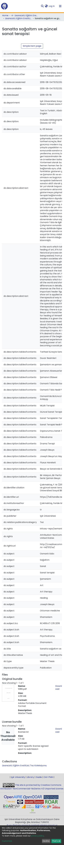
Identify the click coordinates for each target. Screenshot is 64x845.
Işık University (18, 777)
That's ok (56, 841)
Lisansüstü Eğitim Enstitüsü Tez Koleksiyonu (18, 18)
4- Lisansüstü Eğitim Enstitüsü (24, 15)
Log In (52, 6)
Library (30, 777)
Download (58, 688)
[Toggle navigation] (60, 6)
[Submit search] (42, 6)
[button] (46, 6)
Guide (38, 777)
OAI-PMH (48, 777)
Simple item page (32, 45)
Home (5, 15)
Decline (46, 841)
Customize (7, 841)
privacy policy (37, 835)
